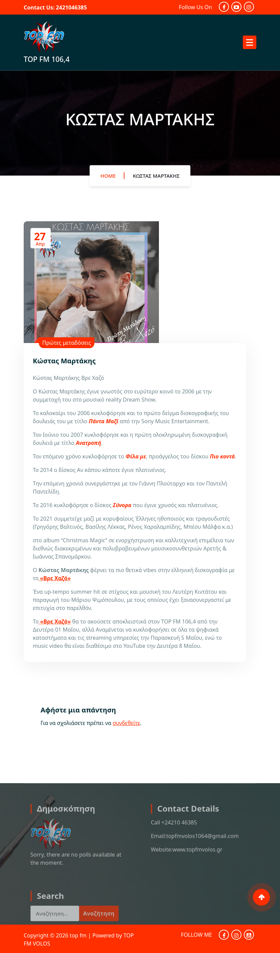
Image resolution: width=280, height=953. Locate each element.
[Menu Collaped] (249, 42)
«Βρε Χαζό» (55, 578)
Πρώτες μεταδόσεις (66, 342)
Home (108, 179)
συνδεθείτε (126, 723)
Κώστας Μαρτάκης (156, 179)
